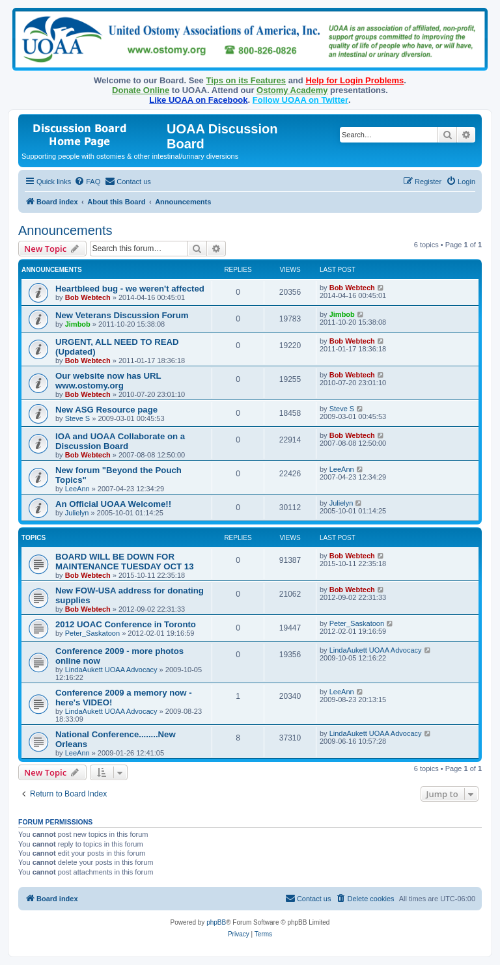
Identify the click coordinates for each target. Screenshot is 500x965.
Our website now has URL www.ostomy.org (108, 380)
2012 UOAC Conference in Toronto (125, 624)
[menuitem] (87, 181)
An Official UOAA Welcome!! (113, 504)
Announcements (65, 230)
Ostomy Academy (292, 90)
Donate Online (140, 90)
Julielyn (77, 513)
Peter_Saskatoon (92, 633)
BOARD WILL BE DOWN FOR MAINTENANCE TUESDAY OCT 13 (124, 561)
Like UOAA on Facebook (198, 100)
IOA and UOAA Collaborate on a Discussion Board (120, 441)
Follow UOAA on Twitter (300, 100)
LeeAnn (77, 489)
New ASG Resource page (106, 410)
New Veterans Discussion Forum (121, 315)
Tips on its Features (246, 80)
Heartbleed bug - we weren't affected (129, 288)
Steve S (77, 418)
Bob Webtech (88, 297)
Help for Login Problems (354, 80)
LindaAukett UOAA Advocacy (111, 669)
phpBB (216, 922)
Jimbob (77, 324)
